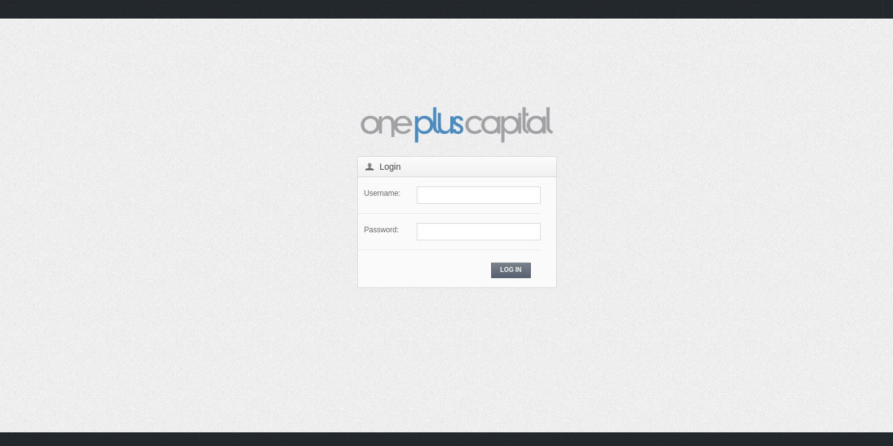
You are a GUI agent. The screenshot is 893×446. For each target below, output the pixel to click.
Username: (382, 193)
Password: (381, 229)
